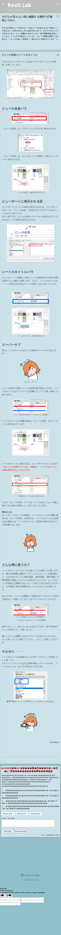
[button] (57, 17)
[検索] (57, 4)
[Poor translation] (8, 895)
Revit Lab (19, 5)
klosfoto (37, 880)
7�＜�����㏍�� (50, 835)
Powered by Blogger (30, 875)
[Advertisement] (30, 855)
